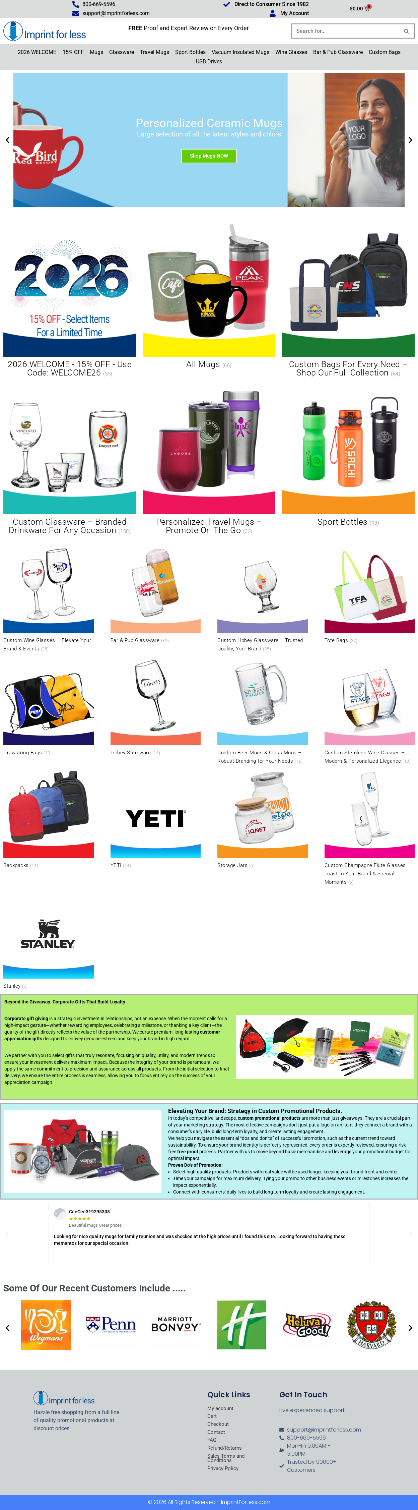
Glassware (121, 52)
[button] (7, 140)
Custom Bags (385, 52)
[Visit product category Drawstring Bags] (48, 706)
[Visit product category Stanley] (48, 940)
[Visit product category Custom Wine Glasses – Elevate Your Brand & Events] (48, 598)
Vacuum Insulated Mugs (240, 52)
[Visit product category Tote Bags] (370, 594)
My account (221, 1408)
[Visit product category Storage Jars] (262, 819)
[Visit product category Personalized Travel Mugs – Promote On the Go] (209, 459)
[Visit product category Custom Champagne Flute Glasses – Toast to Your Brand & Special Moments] (370, 827)
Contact (216, 1433)
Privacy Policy (223, 1470)
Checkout (218, 1425)
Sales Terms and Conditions (227, 1460)
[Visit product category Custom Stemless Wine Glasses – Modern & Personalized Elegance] (370, 710)
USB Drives (209, 62)
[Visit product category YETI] (156, 819)
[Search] (345, 31)
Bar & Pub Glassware (338, 52)
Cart (212, 1416)
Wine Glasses (291, 52)
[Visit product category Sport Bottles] (348, 455)
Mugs (96, 52)
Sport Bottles (190, 52)
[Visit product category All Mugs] (209, 297)
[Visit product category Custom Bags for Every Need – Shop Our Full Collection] (348, 301)
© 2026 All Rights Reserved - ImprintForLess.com (209, 1502)
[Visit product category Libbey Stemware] (156, 706)
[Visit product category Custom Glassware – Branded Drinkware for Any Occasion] (69, 459)
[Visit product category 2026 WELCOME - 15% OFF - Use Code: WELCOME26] (69, 301)
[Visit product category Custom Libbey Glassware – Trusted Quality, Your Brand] (262, 598)
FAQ (212, 1441)
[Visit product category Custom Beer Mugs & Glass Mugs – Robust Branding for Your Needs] (262, 710)
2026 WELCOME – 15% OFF (51, 52)
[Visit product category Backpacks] (48, 819)
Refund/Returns (226, 1449)
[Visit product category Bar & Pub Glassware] (156, 594)
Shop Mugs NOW (209, 156)
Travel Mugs (154, 52)
